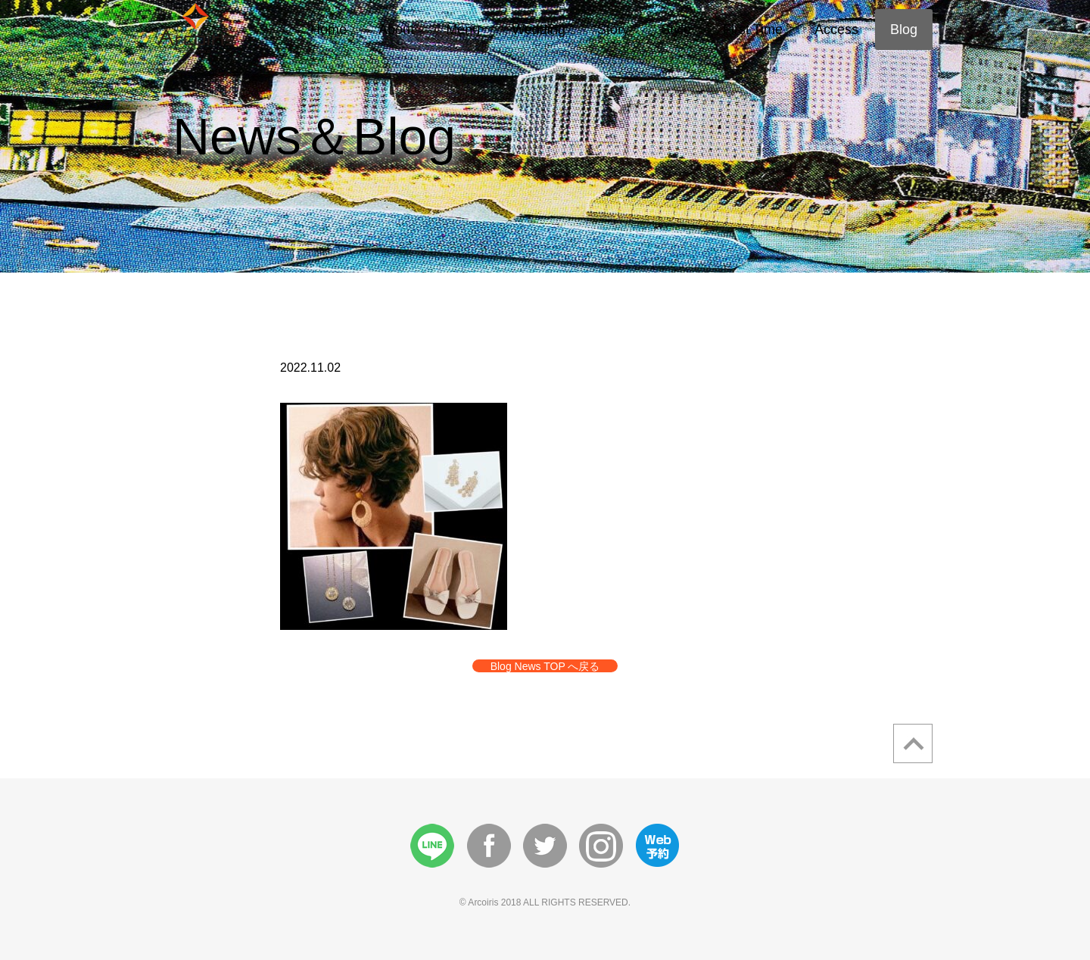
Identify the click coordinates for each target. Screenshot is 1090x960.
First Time (753, 29)
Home (328, 29)
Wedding (538, 29)
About (396, 29)
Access (836, 29)
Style (676, 29)
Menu (463, 29)
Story (613, 29)
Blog (903, 29)
